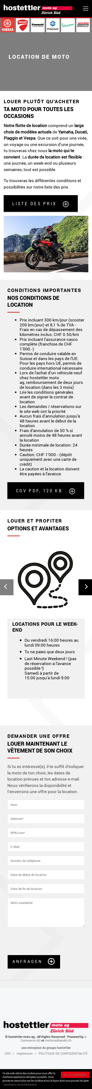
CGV (8, 1053)
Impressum (25, 1053)
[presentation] (44, 941)
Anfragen (27, 961)
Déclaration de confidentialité (20, 1084)
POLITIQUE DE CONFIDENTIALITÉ (63, 1053)
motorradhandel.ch (58, 1040)
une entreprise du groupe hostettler (46, 1047)
